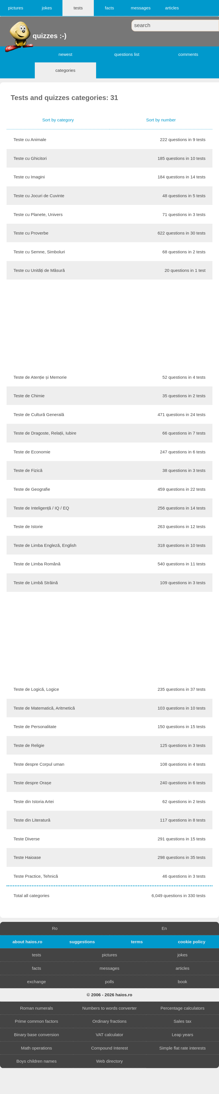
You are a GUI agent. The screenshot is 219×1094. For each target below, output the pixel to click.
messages (141, 7)
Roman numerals (36, 1008)
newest (65, 54)
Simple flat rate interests (182, 1048)
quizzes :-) (33, 36)
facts (109, 7)
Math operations (36, 1048)
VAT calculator (109, 1034)
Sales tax (182, 1021)
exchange (36, 981)
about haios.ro (27, 941)
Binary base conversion (36, 1034)
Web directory (109, 1061)
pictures (15, 7)
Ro (54, 928)
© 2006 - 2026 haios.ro (109, 994)
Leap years (182, 1034)
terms (137, 941)
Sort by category (58, 119)
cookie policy (191, 941)
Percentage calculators (183, 1008)
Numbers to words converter (109, 1008)
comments (188, 54)
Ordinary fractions (109, 1021)
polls (109, 981)
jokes (47, 7)
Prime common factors (36, 1021)
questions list (126, 54)
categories (65, 70)
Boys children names (37, 1061)
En (164, 928)
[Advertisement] (109, 324)
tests (78, 7)
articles (172, 7)
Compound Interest (109, 1048)
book (182, 981)
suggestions (82, 941)
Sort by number (161, 119)
